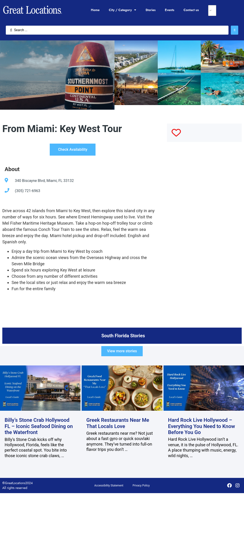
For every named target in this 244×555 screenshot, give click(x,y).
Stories (150, 10)
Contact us (191, 10)
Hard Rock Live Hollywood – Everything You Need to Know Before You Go (201, 426)
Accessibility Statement (108, 485)
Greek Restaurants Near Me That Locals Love (117, 423)
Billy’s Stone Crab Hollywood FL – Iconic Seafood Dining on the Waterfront (39, 426)
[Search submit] (234, 30)
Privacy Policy (141, 485)
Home (95, 10)
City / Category (122, 10)
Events (169, 10)
